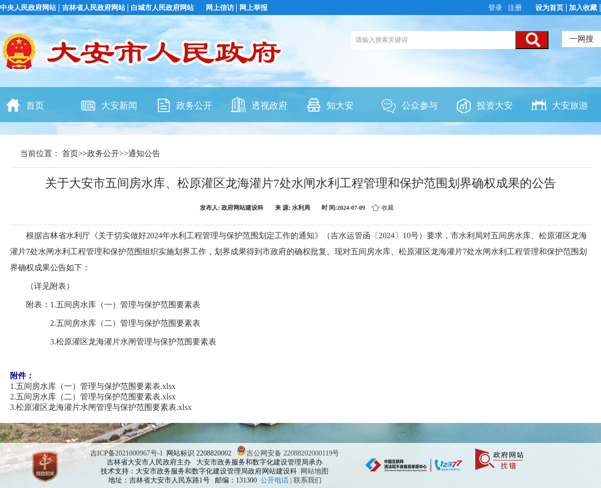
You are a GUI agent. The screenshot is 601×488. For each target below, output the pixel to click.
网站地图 (314, 471)
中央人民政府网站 (28, 8)
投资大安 (484, 104)
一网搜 (581, 39)
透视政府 (258, 104)
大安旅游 (559, 104)
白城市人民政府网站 (162, 8)
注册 (514, 8)
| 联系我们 (306, 480)
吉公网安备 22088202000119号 (287, 453)
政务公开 (183, 104)
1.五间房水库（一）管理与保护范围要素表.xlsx (93, 386)
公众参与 (409, 104)
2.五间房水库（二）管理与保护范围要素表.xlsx (93, 396)
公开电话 (275, 480)
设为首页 (549, 8)
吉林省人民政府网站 (93, 8)
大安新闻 (108, 104)
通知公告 (144, 153)
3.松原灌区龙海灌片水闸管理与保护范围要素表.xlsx (101, 407)
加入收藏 (583, 8)
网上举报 (253, 8)
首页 (24, 104)
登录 (496, 8)
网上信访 (220, 8)
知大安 (330, 104)
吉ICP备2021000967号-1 (126, 453)
